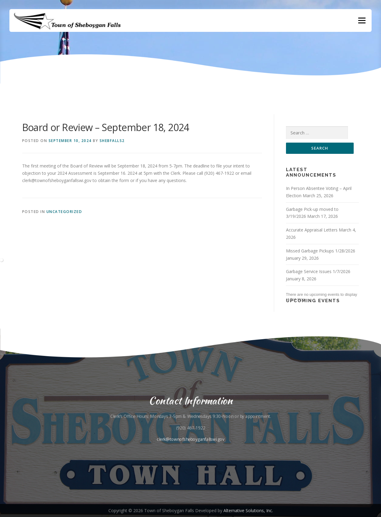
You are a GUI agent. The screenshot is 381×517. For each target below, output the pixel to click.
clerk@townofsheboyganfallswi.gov (190, 439)
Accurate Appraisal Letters (312, 230)
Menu (361, 20)
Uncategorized (64, 211)
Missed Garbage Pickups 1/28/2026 (320, 251)
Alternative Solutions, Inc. (248, 510)
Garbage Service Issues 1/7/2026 (318, 271)
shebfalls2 (112, 140)
